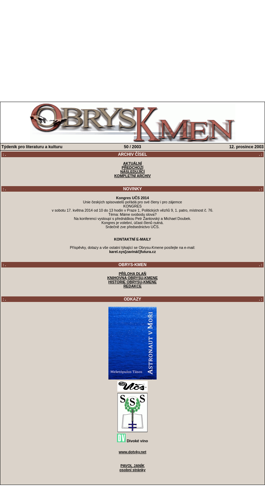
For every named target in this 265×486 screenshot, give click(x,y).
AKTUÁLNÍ (132, 163)
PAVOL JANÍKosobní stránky (132, 468)
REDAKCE (133, 286)
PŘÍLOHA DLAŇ (132, 274)
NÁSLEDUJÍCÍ (132, 172)
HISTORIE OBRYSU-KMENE (132, 282)
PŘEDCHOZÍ (133, 167)
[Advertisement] (132, 49)
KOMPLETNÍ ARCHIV (132, 176)
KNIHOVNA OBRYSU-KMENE (132, 278)
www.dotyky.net (132, 452)
